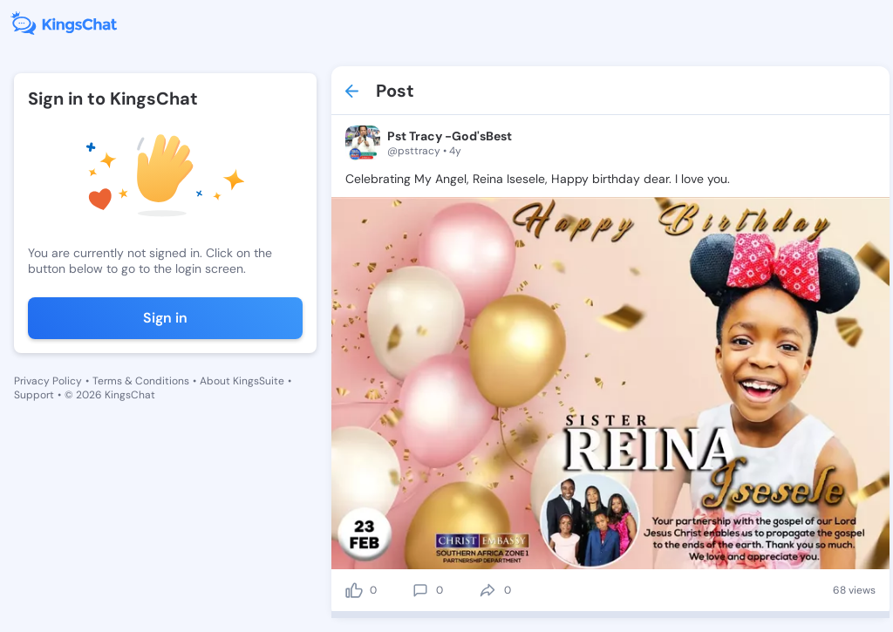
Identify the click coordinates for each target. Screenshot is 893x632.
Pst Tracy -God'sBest (449, 136)
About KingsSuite (242, 381)
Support (34, 395)
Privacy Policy (48, 381)
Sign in (165, 318)
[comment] (420, 590)
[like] (354, 590)
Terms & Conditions (140, 381)
